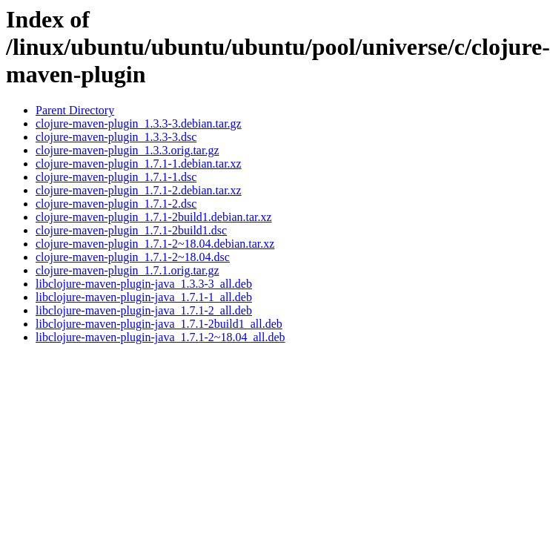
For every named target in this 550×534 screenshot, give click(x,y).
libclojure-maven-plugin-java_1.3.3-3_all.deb (144, 283)
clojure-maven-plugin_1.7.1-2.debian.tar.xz (139, 190)
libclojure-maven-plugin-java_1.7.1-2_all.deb (144, 310)
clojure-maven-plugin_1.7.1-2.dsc (116, 203)
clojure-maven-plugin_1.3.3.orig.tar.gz (127, 150)
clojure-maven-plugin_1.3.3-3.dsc (116, 137)
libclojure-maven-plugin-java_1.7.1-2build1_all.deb (159, 323)
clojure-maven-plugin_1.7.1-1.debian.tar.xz (139, 163)
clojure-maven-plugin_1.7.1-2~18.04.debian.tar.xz (155, 243)
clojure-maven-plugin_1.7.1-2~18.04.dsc (133, 257)
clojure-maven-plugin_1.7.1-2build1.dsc (131, 230)
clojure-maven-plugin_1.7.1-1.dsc (116, 177)
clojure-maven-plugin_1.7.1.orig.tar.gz (127, 270)
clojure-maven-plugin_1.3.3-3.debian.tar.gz (139, 123)
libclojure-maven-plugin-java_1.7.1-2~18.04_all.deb (160, 337)
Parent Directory (75, 110)
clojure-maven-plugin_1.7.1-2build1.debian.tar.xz (154, 217)
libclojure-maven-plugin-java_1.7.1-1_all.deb (144, 297)
